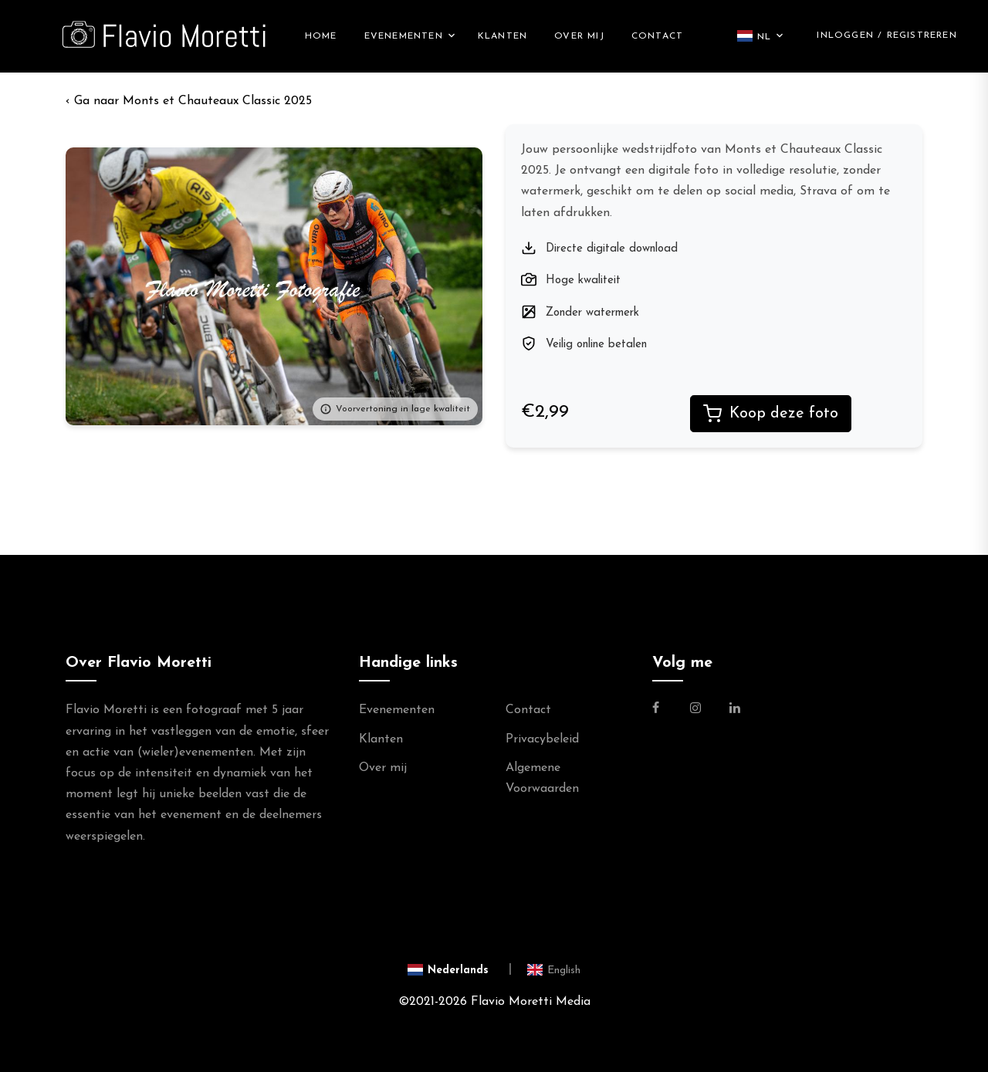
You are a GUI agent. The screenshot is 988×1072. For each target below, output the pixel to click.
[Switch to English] (553, 969)
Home (321, 36)
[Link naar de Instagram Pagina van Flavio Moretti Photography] (695, 710)
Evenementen (403, 36)
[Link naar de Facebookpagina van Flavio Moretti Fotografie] (665, 710)
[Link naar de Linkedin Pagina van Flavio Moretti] (735, 710)
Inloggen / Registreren (886, 35)
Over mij (579, 36)
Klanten (502, 36)
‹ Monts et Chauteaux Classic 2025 (189, 101)
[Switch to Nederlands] (460, 969)
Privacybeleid (542, 739)
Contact (657, 36)
